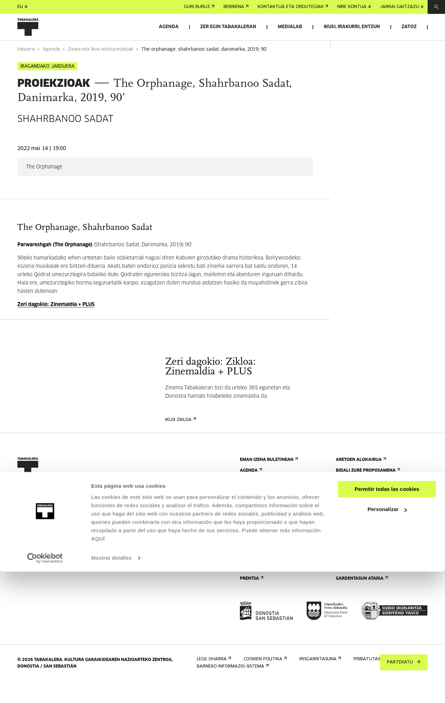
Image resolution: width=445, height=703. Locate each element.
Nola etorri (255, 528)
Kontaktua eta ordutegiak (293, 7)
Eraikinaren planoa (265, 581)
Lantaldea (350, 560)
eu (22, 7)
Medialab (290, 27)
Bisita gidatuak (260, 538)
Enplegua (348, 576)
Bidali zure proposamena (367, 490)
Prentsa (251, 598)
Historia (347, 538)
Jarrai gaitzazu (402, 7)
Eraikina (347, 528)
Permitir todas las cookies (387, 620)
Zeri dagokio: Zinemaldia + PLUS (56, 324)
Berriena (236, 7)
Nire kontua (354, 7)
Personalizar (387, 641)
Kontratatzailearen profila (371, 587)
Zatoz (409, 27)
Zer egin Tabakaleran (228, 27)
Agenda (169, 27)
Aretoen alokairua (360, 479)
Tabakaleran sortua (362, 549)
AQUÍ (98, 670)
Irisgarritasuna (260, 560)
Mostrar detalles (111, 689)
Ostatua (251, 549)
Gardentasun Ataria (361, 598)
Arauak (250, 571)
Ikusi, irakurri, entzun (352, 27)
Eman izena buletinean (268, 479)
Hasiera (26, 69)
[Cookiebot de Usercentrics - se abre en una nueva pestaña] (45, 689)
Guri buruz (199, 7)
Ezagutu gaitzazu (359, 517)
